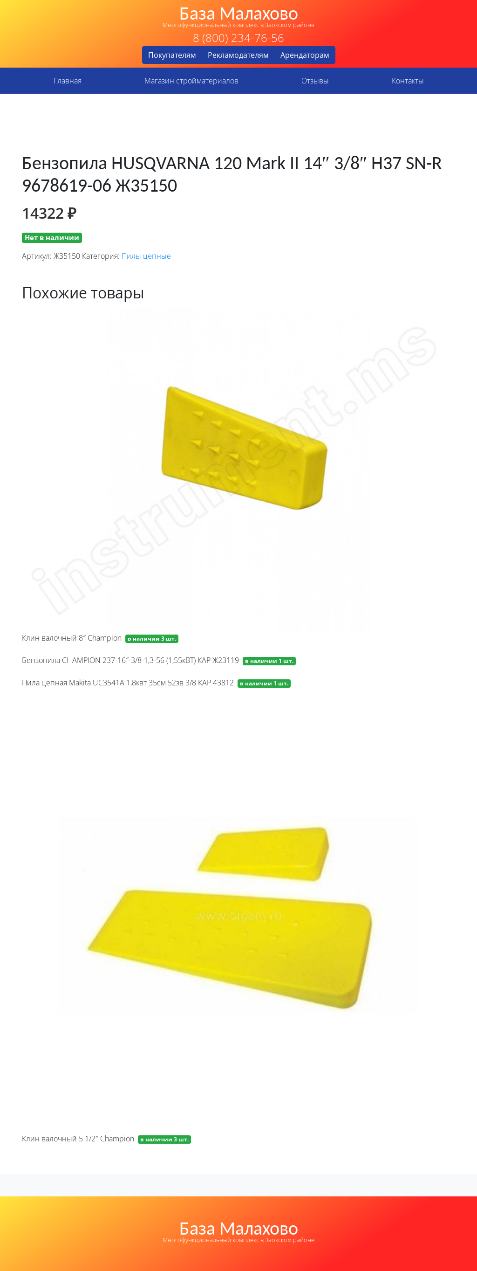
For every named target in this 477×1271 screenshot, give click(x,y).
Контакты (408, 81)
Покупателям (172, 55)
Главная (68, 81)
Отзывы (315, 81)
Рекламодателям (238, 55)
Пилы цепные (146, 256)
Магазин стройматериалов (191, 81)
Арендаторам (304, 55)
